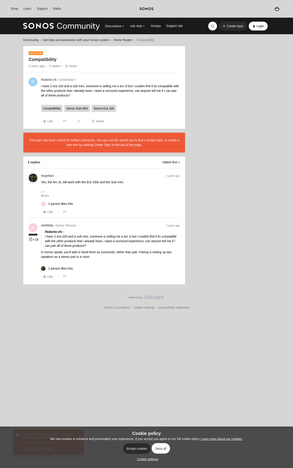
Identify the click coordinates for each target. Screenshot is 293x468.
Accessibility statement (174, 307)
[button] (233, 26)
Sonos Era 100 (104, 108)
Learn (28, 8)
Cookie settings (144, 307)
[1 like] (57, 204)
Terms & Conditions (117, 307)
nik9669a (47, 225)
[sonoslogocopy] (146, 9)
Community (31, 40)
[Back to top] (284, 301)
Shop (14, 8)
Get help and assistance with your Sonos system (76, 40)
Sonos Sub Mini (77, 108)
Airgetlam (47, 175)
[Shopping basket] (277, 9)
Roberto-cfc (49, 79)
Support (42, 8)
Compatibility (52, 108)
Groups (156, 26)
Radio (57, 8)
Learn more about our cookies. (222, 439)
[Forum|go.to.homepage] (61, 26)
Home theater (123, 40)
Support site (174, 26)
